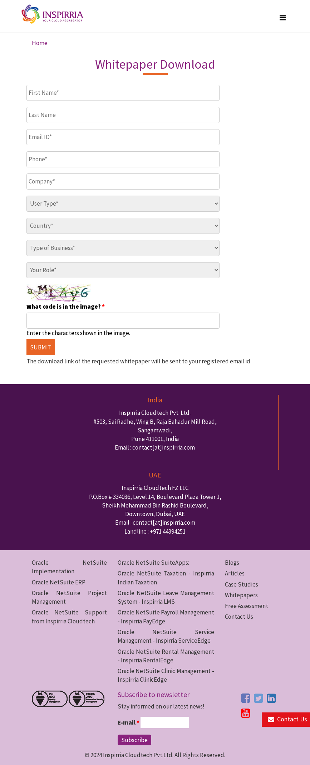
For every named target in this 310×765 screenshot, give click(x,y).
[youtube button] (245, 713)
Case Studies (241, 584)
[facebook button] (245, 698)
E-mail (128, 722)
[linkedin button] (271, 698)
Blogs (232, 563)
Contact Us (239, 617)
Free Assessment (246, 606)
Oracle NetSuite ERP (58, 582)
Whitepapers (241, 595)
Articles (235, 573)
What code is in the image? (65, 306)
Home (40, 43)
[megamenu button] (282, 18)
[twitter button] (258, 698)
